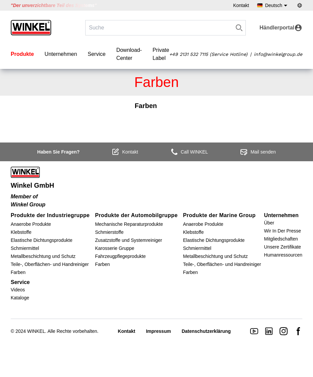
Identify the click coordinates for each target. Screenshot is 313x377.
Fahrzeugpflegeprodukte (120, 256)
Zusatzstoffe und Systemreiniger (128, 240)
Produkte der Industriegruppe (50, 215)
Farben (18, 272)
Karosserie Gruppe (114, 248)
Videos (18, 289)
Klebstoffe (21, 232)
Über (269, 222)
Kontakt (241, 5)
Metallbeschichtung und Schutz (43, 256)
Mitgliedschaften (281, 239)
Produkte (22, 54)
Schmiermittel (25, 248)
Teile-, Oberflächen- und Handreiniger (50, 264)
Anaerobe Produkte (31, 224)
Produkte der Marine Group (219, 215)
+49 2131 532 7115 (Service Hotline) (208, 54)
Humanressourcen (283, 255)
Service (96, 54)
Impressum (158, 331)
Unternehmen (60, 54)
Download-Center (129, 54)
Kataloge (20, 297)
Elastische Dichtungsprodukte (41, 240)
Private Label (160, 54)
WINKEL (36, 331)
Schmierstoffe (109, 232)
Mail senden (258, 152)
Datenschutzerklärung (206, 331)
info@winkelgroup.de (278, 54)
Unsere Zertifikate (282, 247)
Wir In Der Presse (282, 230)
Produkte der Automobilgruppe (136, 215)
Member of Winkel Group (28, 200)
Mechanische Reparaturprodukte (129, 224)
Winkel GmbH (32, 185)
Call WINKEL (189, 152)
